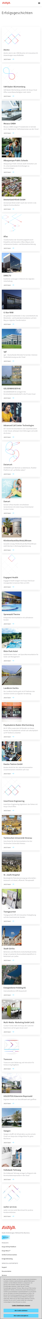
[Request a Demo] (6, 1237)
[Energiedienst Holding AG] (7, 995)
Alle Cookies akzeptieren (21, 1315)
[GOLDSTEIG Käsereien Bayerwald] (7, 1103)
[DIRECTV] (7, 285)
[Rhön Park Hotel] (7, 661)
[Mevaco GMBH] (7, 133)
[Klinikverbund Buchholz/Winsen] (7, 550)
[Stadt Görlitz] (7, 960)
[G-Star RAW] (7, 324)
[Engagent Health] (7, 587)
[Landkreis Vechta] (7, 697)
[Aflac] (7, 248)
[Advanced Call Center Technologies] (7, 437)
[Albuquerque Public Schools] (7, 172)
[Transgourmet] (7, 921)
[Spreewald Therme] (7, 624)
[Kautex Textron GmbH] (7, 773)
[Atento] (7, 59)
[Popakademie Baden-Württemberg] (7, 737)
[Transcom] (7, 1069)
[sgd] (7, 361)
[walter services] (7, 1216)
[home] (6, 3)
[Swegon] (7, 1142)
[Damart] (7, 513)
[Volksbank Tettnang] (7, 1179)
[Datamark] (7, 474)
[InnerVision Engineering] (7, 810)
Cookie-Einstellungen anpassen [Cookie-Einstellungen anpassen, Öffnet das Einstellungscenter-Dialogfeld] (21, 1305)
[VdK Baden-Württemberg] (7, 96)
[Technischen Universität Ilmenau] (7, 847)
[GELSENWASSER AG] (7, 398)
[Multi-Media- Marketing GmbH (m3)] (7, 1032)
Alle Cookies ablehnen (21, 1310)
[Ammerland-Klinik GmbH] (7, 209)
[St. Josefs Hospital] (7, 884)
